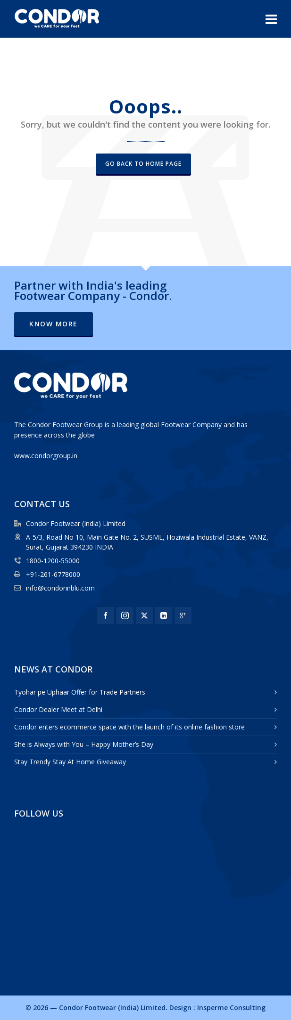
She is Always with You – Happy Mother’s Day (83, 744)
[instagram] (124, 615)
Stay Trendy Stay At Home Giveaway (70, 761)
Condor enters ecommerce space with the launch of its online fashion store (129, 726)
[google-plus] (183, 615)
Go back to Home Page (143, 164)
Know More (53, 323)
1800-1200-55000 (53, 560)
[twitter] (144, 615)
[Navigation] (271, 19)
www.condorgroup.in (45, 455)
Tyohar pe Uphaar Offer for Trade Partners (79, 692)
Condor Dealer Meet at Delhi (58, 709)
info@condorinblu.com (60, 587)
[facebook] (105, 615)
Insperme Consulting (231, 1007)
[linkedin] (163, 615)
